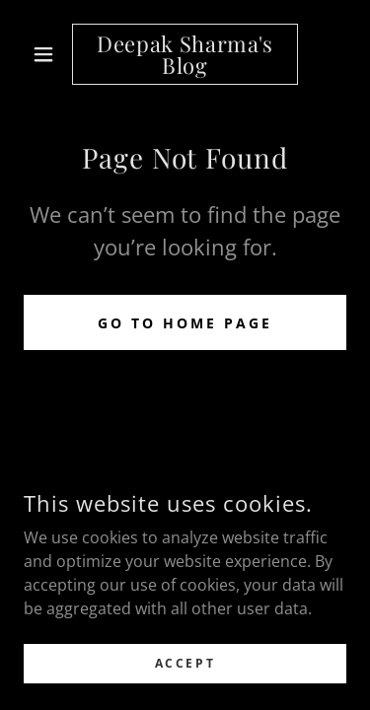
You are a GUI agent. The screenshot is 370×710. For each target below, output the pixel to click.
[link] (185, 54)
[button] (48, 54)
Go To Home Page (185, 323)
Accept (185, 663)
